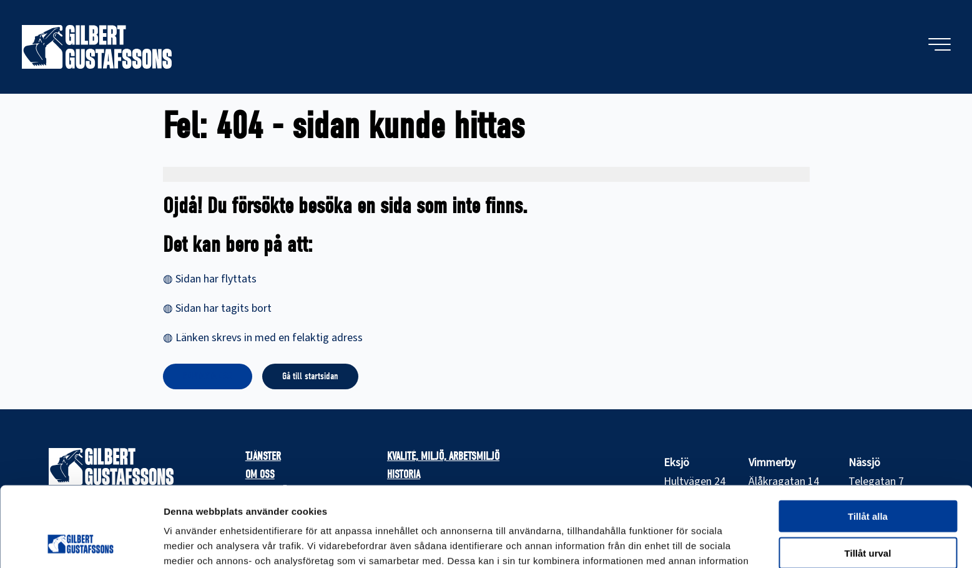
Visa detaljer (678, 543)
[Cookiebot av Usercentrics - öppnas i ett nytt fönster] (80, 543)
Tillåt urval (868, 480)
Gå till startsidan (310, 376)
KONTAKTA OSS (207, 376)
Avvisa (868, 516)
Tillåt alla (868, 443)
